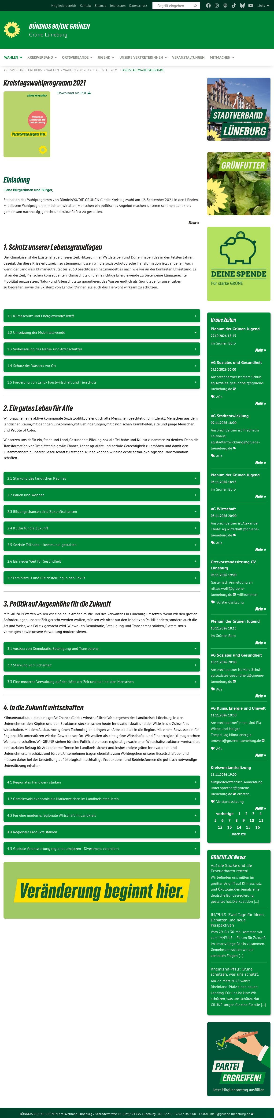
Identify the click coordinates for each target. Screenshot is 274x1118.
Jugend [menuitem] (104, 57)
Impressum (118, 6)
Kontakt (85, 6)
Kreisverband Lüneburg (23, 70)
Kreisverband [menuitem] (40, 57)
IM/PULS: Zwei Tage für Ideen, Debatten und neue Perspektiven (237, 918)
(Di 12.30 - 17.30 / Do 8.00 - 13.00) (183, 1112)
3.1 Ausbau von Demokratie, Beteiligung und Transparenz (52, 648)
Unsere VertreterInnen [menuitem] (141, 57)
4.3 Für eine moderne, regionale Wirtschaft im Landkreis (51, 815)
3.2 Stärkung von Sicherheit (29, 665)
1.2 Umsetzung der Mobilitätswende (36, 332)
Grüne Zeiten (224, 319)
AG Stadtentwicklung (230, 415)
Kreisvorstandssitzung (231, 765)
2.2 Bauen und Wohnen (25, 494)
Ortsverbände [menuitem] (75, 57)
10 (251, 818)
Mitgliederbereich (63, 6)
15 (248, 825)
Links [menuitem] (261, 6)
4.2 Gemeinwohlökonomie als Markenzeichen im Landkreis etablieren (63, 798)
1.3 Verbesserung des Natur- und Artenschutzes (44, 349)
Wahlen (53, 70)
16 (257, 825)
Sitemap (100, 6)
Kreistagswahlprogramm (142, 70)
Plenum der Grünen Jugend (235, 328)
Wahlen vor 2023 (77, 70)
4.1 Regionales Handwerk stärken (34, 782)
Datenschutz (138, 6)
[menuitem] (63, 5)
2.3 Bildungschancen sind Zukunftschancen (42, 511)
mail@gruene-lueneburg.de (230, 1112)
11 (261, 818)
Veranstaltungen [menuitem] (188, 57)
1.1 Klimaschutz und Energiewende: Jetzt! (40, 315)
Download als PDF (72, 92)
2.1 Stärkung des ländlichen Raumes (36, 478)
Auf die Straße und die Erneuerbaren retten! (231, 866)
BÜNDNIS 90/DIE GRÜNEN (61, 26)
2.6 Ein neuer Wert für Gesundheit (34, 561)
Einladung (17, 179)
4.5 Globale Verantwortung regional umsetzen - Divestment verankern (63, 848)
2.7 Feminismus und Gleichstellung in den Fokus (46, 577)
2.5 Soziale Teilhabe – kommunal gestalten (42, 544)
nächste (239, 832)
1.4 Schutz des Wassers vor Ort (31, 365)
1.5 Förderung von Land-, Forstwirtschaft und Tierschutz (51, 382)
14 (239, 825)
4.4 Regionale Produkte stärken (32, 832)
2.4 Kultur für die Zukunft (27, 528)
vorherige (224, 811)
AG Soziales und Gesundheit (236, 362)
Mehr (192, 222)
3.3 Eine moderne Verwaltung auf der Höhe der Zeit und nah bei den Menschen (70, 681)
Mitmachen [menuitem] (220, 57)
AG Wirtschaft (223, 508)
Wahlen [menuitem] (11, 57)
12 (220, 825)
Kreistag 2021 (107, 70)
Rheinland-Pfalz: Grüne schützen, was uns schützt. (235, 969)
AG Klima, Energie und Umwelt (238, 706)
